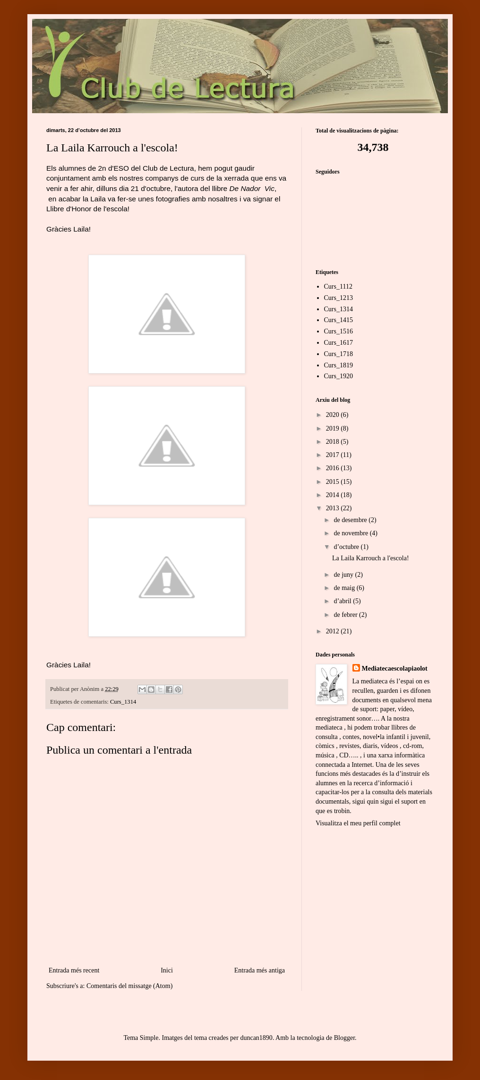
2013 (333, 508)
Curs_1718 (338, 353)
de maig (345, 587)
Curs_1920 (338, 376)
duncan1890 (256, 1037)
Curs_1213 (338, 297)
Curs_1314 (123, 701)
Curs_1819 (338, 365)
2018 (333, 441)
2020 (333, 414)
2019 (333, 428)
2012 (333, 631)
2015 (333, 481)
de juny (344, 574)
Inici (167, 970)
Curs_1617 (338, 342)
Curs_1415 (338, 320)
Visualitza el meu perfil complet (358, 823)
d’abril (343, 601)
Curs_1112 (338, 286)
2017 (333, 454)
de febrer (346, 614)
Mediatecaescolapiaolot (395, 668)
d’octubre (347, 546)
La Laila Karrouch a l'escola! (370, 558)
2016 (333, 468)
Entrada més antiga (259, 970)
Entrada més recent (74, 970)
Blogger (344, 1037)
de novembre (351, 533)
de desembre (351, 519)
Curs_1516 (338, 331)
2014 (333, 494)
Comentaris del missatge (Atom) (129, 985)
